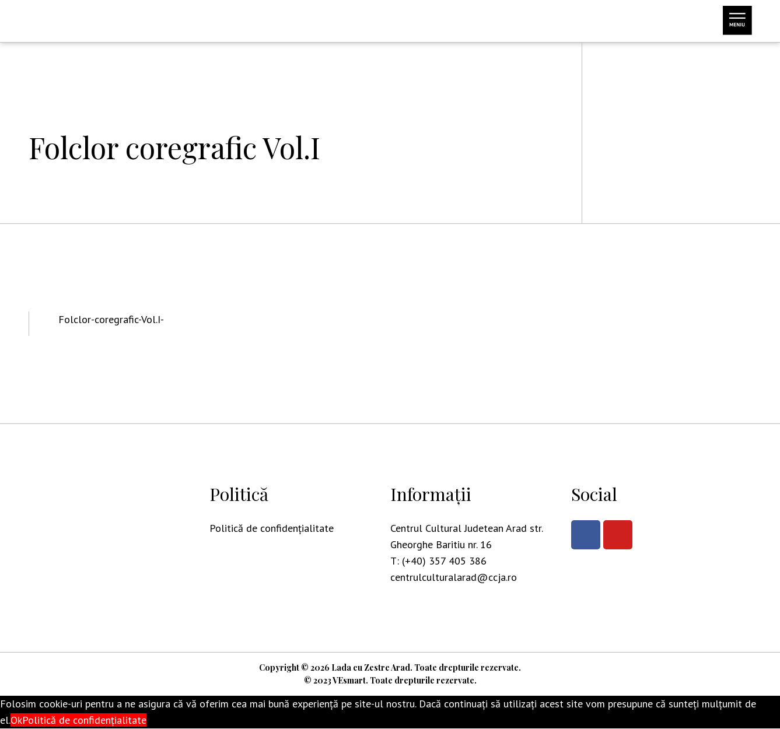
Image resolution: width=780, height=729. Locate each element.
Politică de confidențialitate (271, 528)
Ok (16, 720)
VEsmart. (350, 680)
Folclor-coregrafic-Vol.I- (111, 319)
